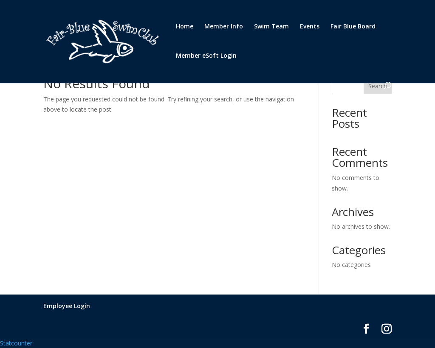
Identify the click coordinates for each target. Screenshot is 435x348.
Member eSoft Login (206, 56)
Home (184, 26)
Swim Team (271, 26)
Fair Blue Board (353, 26)
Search (377, 86)
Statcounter (16, 343)
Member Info (223, 26)
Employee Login (66, 306)
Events (309, 26)
